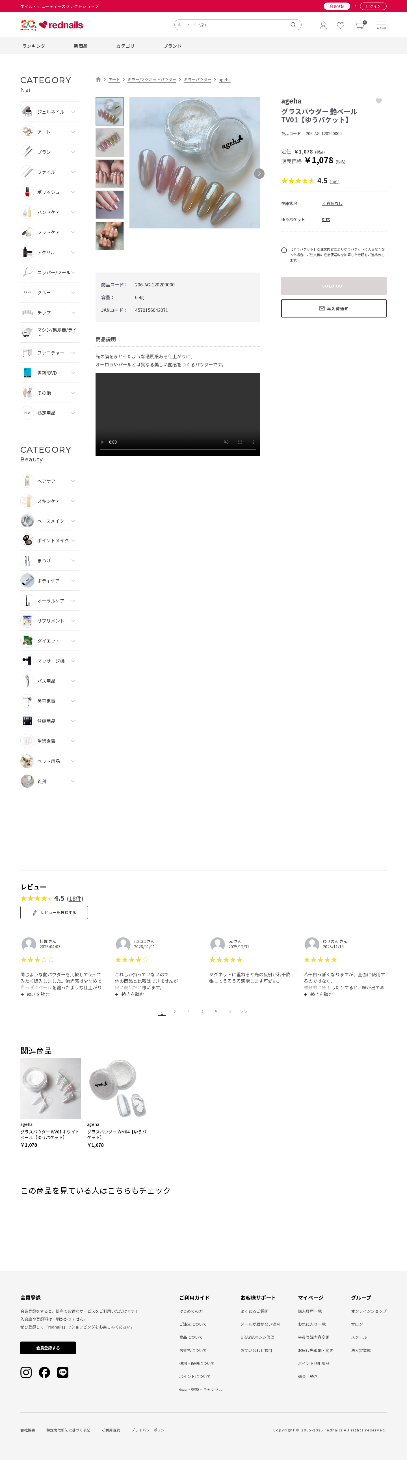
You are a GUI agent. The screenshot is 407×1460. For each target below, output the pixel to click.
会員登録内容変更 (314, 1336)
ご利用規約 (111, 1429)
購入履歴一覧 (310, 1310)
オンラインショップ (369, 1310)
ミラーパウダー (197, 79)
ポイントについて (195, 1375)
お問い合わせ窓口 (256, 1349)
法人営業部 (361, 1349)
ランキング (34, 45)
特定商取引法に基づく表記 (68, 1429)
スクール (359, 1336)
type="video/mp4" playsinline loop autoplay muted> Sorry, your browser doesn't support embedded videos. (178, 414)
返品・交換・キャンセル (201, 1388)
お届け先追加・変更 (316, 1349)
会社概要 (27, 1429)
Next (259, 174)
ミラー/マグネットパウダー (151, 79)
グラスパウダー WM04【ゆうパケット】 (116, 1133)
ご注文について (193, 1323)
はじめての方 (191, 1310)
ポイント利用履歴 (314, 1362)
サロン (357, 1323)
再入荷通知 (334, 308)
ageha (225, 79)
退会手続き (308, 1375)
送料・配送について (197, 1362)
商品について (191, 1336)
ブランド (172, 45)
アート (114, 79)
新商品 (81, 45)
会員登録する (48, 1347)
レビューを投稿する (54, 913)
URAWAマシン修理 (257, 1336)
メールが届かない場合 (260, 1323)
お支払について (193, 1349)
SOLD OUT (334, 286)
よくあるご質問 (254, 1310)
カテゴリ (125, 45)
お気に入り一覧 (312, 1323)
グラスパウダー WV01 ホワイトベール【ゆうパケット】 (49, 1133)
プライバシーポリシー (149, 1429)
